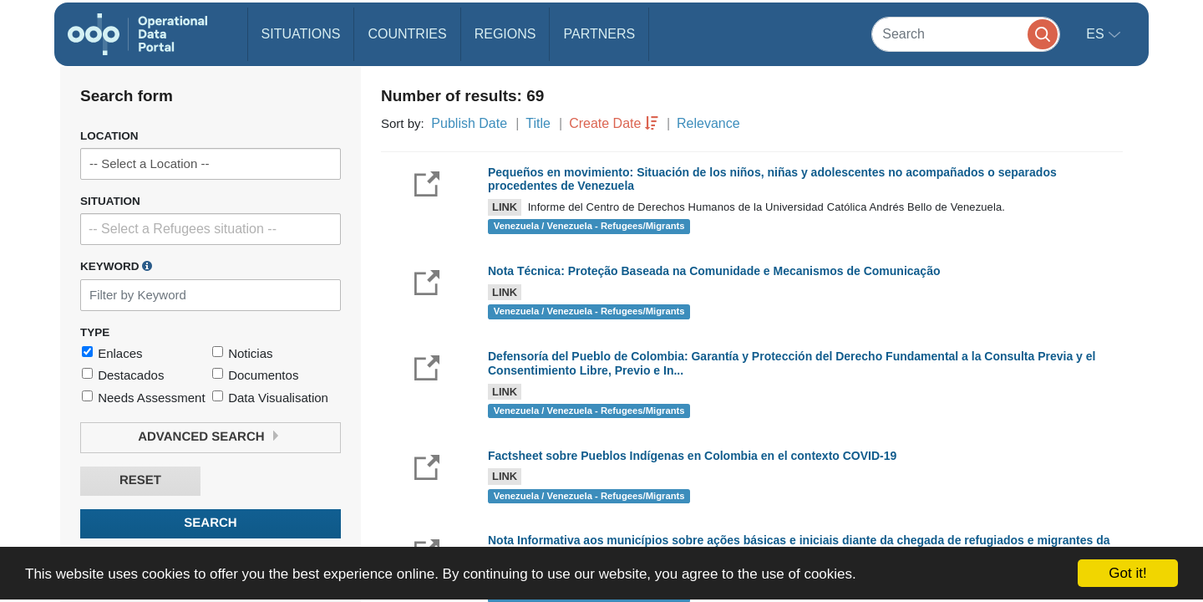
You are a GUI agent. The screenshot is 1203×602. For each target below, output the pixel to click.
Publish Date (469, 123)
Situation (110, 201)
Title (538, 123)
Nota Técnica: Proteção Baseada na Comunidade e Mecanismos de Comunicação (714, 271)
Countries (407, 34)
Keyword (116, 266)
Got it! (1127, 573)
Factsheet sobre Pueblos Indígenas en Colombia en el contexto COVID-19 (692, 455)
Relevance (708, 123)
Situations (301, 34)
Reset (140, 480)
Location (109, 136)
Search (210, 523)
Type (94, 332)
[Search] (965, 34)
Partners (599, 34)
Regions (505, 34)
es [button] (1097, 34)
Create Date (605, 123)
